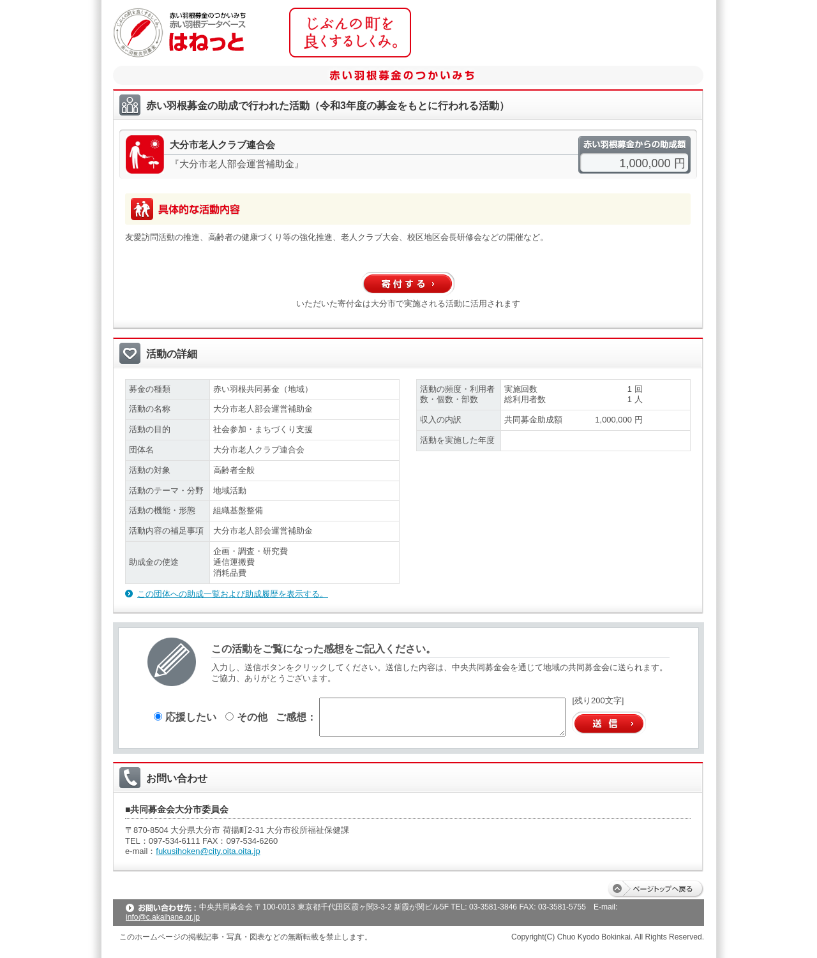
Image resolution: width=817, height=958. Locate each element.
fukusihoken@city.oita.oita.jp (208, 851)
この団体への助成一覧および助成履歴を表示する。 (232, 594)
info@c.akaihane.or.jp (163, 917)
